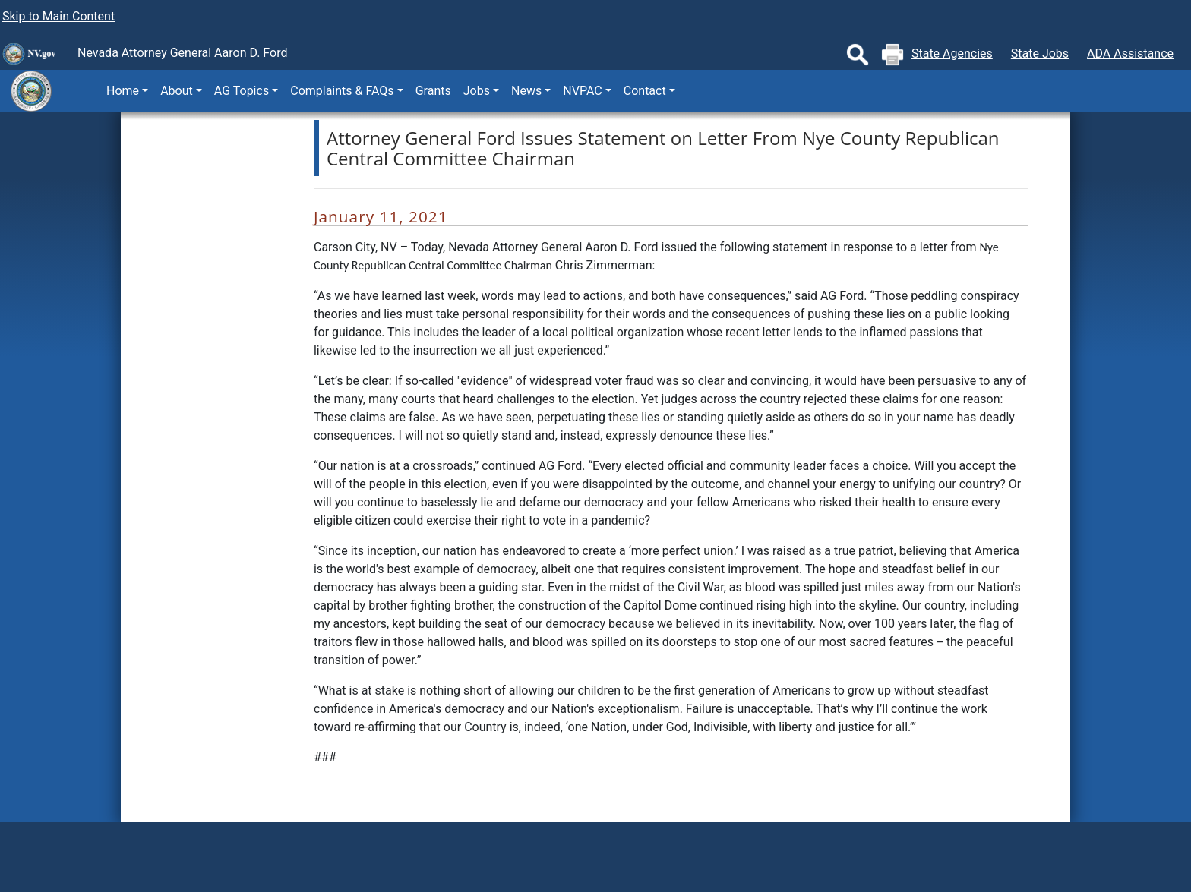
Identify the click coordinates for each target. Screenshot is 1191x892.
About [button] (176, 91)
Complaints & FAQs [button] (341, 91)
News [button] (526, 91)
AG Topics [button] (241, 91)
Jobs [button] (476, 91)
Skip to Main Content (58, 16)
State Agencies (952, 53)
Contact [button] (645, 91)
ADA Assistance (1130, 53)
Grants (433, 91)
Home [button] (122, 91)
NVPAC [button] (582, 91)
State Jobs (1040, 53)
